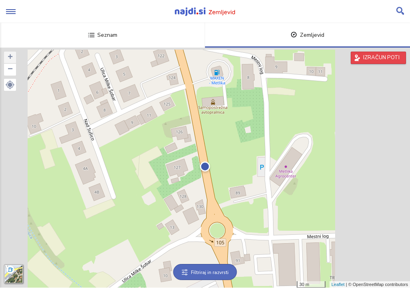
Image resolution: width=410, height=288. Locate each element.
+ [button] (10, 58)
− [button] (10, 70)
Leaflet (338, 284)
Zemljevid (307, 35)
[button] (10, 85)
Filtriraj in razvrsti (205, 272)
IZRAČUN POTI (381, 57)
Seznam (102, 35)
